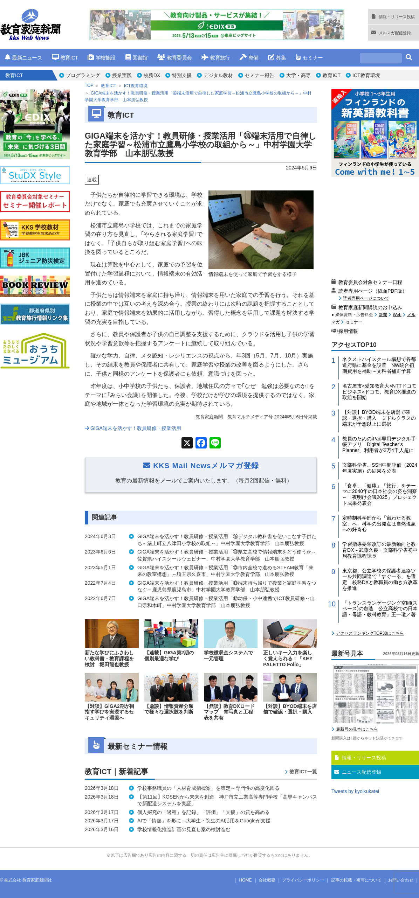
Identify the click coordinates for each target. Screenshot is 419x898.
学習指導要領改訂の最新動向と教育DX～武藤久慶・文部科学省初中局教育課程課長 (380, 550)
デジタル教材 (218, 75)
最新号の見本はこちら (357, 729)
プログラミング (83, 75)
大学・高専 (298, 75)
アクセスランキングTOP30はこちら (370, 633)
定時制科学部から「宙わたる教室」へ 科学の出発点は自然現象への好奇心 (379, 523)
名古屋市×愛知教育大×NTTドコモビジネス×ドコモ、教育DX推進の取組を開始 (379, 392)
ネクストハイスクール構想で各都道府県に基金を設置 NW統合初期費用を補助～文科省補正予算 (379, 365)
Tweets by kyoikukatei (355, 791)
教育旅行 (215, 58)
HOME (245, 880)
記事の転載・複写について (356, 880)
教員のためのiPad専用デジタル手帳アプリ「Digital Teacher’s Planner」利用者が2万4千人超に (379, 444)
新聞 (383, 314)
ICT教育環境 (366, 75)
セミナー (309, 58)
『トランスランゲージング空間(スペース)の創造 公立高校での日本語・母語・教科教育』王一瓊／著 (380, 609)
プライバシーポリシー (303, 880)
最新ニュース (23, 58)
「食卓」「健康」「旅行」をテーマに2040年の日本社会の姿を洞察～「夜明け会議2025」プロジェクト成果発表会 (379, 494)
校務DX (152, 75)
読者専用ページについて (366, 298)
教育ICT (65, 58)
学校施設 (101, 58)
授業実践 (122, 75)
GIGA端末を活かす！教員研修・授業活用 (133, 428)
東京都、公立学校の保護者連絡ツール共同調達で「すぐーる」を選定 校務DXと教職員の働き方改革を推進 (380, 579)
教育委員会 (174, 58)
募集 (277, 58)
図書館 (136, 58)
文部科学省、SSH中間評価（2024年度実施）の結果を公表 (379, 468)
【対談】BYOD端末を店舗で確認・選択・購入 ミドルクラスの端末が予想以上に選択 (379, 418)
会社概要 (267, 880)
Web (397, 314)
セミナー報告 (259, 75)
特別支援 (182, 75)
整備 (249, 58)
